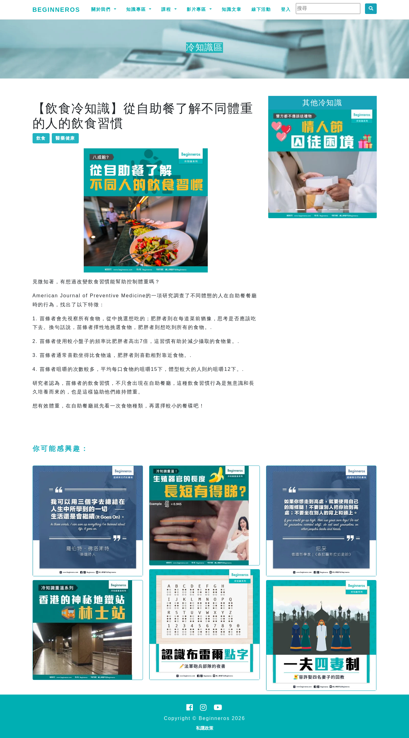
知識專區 (137, 9)
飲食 (41, 138)
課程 (167, 9)
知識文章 (232, 9)
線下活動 (261, 9)
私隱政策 (204, 728)
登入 (286, 9)
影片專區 (197, 9)
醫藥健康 (65, 138)
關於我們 (102, 9)
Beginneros (56, 9)
